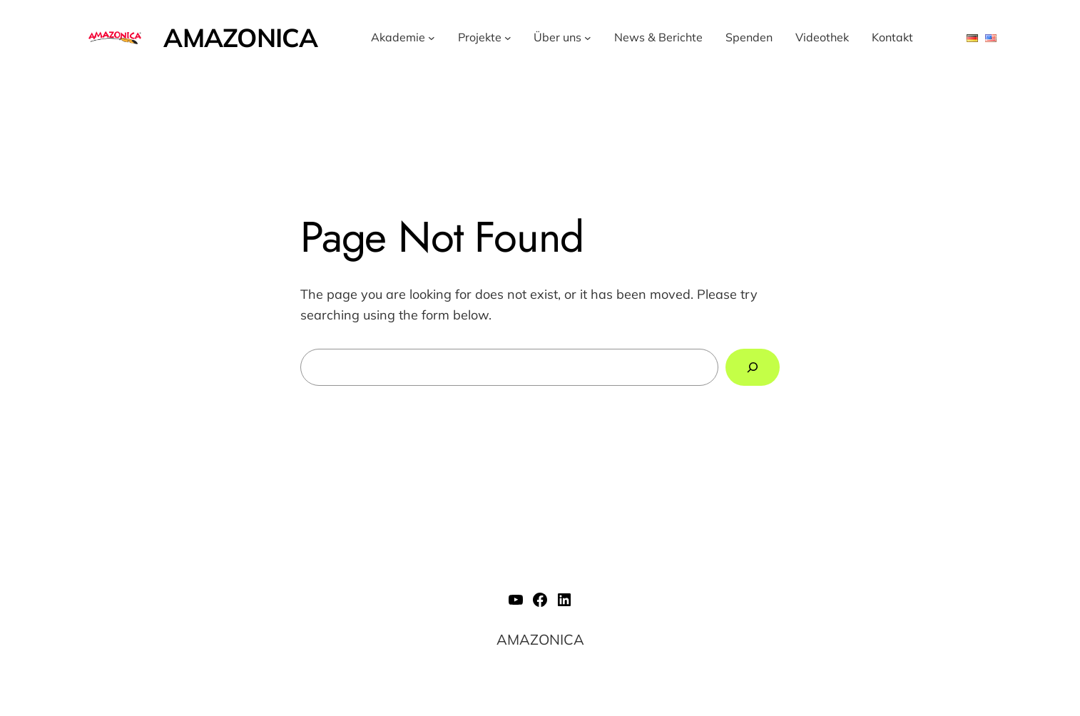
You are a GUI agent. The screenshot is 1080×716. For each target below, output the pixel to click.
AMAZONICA (240, 37)
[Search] (752, 367)
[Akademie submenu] (431, 37)
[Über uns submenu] (587, 37)
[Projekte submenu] (507, 37)
